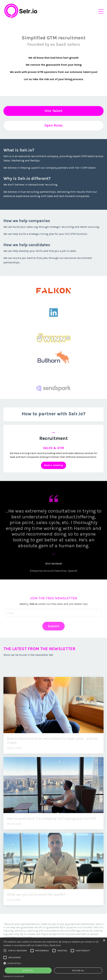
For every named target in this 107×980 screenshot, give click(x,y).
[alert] (53, 959)
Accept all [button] (28, 970)
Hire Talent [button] (54, 111)
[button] (53, 963)
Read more (55, 945)
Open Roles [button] (53, 125)
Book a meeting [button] (53, 465)
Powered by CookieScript (13, 976)
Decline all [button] (78, 970)
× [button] (104, 940)
